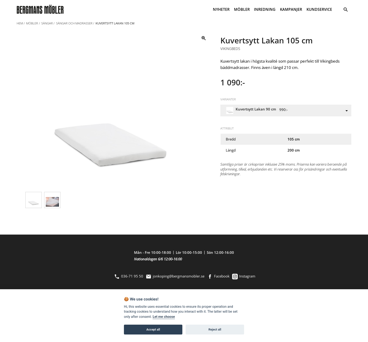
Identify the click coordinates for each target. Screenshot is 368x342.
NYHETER (221, 9)
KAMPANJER (291, 9)
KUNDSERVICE (319, 9)
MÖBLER (242, 9)
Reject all (214, 329)
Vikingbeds (230, 48)
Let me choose (164, 317)
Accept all (153, 329)
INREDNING (265, 9)
